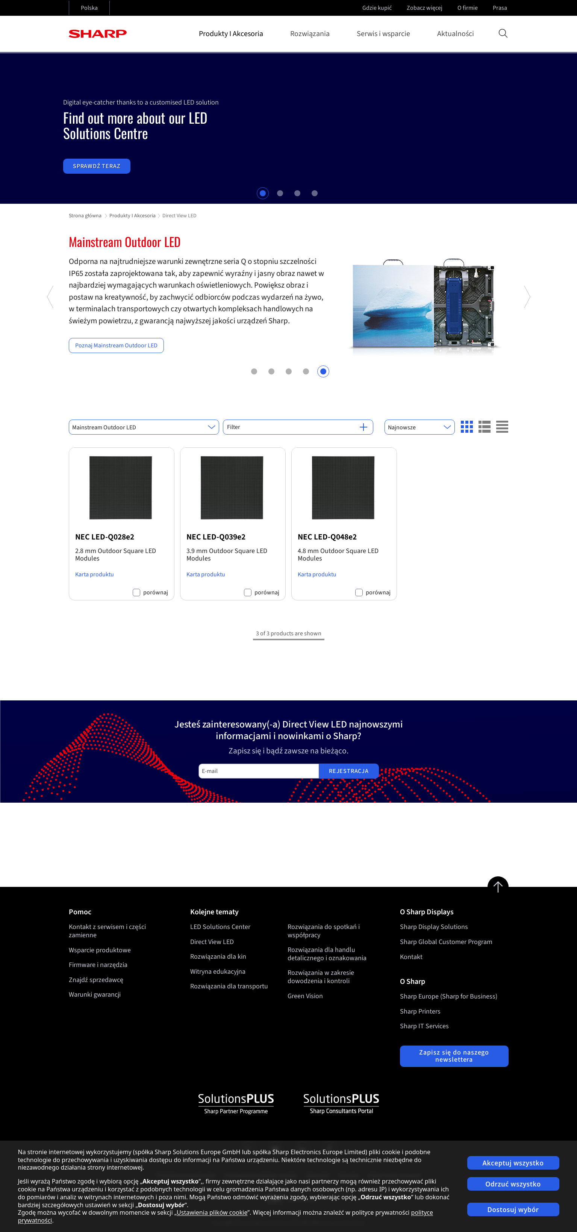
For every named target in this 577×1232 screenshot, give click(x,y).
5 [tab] (323, 370)
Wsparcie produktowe (100, 950)
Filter (297, 427)
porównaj (155, 592)
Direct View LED (212, 942)
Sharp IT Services (424, 1026)
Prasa (501, 8)
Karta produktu (94, 574)
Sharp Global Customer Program (446, 942)
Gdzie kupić (377, 8)
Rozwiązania (311, 34)
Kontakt (411, 957)
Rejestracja (349, 771)
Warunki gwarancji (95, 994)
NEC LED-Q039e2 (215, 537)
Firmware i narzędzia (98, 965)
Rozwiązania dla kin (218, 957)
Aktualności (455, 34)
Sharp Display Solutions (434, 927)
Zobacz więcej (425, 8)
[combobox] (144, 427)
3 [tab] (297, 193)
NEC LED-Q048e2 (327, 537)
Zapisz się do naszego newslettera (454, 1056)
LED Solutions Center (220, 927)
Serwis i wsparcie (385, 34)
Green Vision (305, 996)
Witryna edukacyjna (217, 971)
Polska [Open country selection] (89, 8)
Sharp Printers (420, 1011)
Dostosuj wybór (513, 1209)
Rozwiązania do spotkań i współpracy (324, 931)
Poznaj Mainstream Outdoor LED (116, 345)
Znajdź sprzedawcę (96, 980)
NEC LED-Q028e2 (104, 537)
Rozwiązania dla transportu (229, 986)
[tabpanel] (288, 128)
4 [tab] (315, 193)
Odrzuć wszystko (513, 1184)
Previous (51, 336)
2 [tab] (280, 193)
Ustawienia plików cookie (212, 1212)
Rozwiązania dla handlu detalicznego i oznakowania (327, 954)
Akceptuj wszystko (513, 1163)
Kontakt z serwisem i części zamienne (107, 931)
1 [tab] (263, 193)
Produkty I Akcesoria (232, 34)
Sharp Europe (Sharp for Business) (448, 996)
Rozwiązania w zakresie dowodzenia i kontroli (321, 977)
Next (527, 336)
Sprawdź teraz (96, 166)
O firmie (468, 8)
